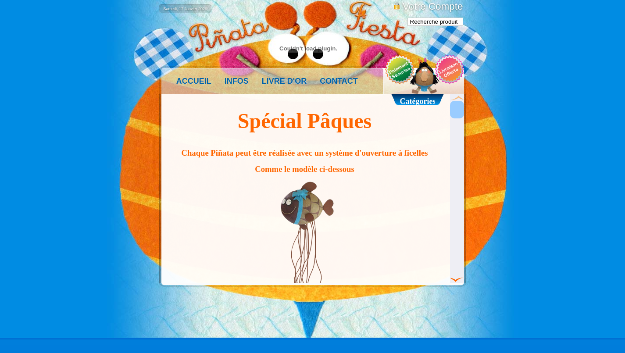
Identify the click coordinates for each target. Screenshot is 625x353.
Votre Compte (433, 6)
